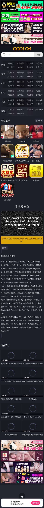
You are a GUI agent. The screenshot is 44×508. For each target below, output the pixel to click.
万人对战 (30, 63)
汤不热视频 (39, 109)
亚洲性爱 (11, 82)
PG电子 (11, 63)
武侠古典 (39, 100)
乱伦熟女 (30, 85)
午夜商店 (20, 109)
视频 (3, 74)
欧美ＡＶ (30, 72)
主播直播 (30, 76)
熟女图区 (30, 95)
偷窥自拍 (11, 91)
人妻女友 (30, 100)
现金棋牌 (30, 67)
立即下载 (35, 503)
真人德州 (20, 63)
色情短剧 (20, 113)
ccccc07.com (22, 49)
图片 (3, 92)
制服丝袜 (11, 85)
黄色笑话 (30, 104)
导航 (3, 111)
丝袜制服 (20, 76)
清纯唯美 (20, 95)
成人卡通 (30, 82)
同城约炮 (11, 109)
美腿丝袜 (11, 95)
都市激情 (11, 100)
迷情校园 (11, 104)
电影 (3, 83)
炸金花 (20, 67)
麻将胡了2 (11, 67)
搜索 (38, 55)
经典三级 (20, 85)
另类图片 (39, 95)
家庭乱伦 (20, 100)
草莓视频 (30, 109)
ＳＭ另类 (39, 76)
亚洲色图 (20, 91)
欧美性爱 (39, 82)
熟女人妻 (11, 76)
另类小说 (20, 104)
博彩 (3, 65)
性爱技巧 (39, 104)
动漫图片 (39, 91)
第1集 (4, 248)
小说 (3, 102)
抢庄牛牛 (39, 67)
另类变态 (39, 85)
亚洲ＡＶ (11, 72)
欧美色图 (30, 91)
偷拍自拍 (20, 82)
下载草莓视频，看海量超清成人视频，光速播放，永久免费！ (22, 240)
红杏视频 (11, 113)
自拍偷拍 (20, 72)
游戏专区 (39, 63)
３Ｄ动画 (39, 72)
